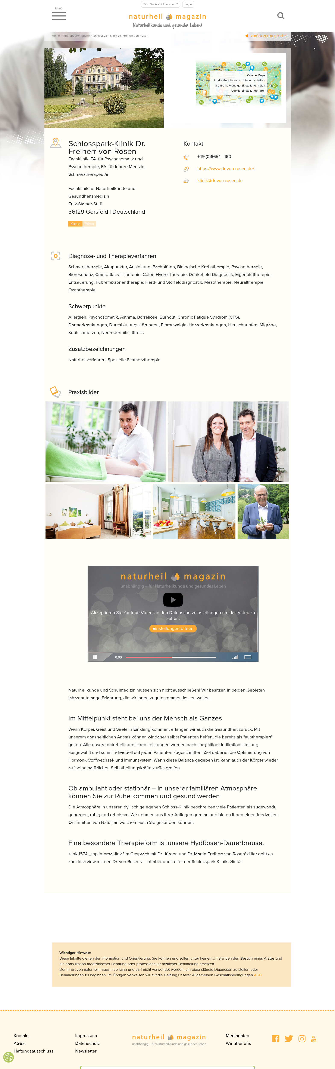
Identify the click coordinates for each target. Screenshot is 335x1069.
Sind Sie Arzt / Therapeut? (160, 4)
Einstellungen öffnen (173, 628)
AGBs (19, 1043)
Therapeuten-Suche (76, 35)
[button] (275, 1038)
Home (56, 35)
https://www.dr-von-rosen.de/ (225, 168)
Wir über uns (238, 1043)
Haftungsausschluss (33, 1051)
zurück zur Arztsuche (266, 35)
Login (188, 4)
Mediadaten (237, 1035)
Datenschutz (87, 1043)
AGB (258, 975)
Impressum (86, 1035)
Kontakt (21, 1035)
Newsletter (86, 1051)
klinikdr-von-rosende (220, 180)
